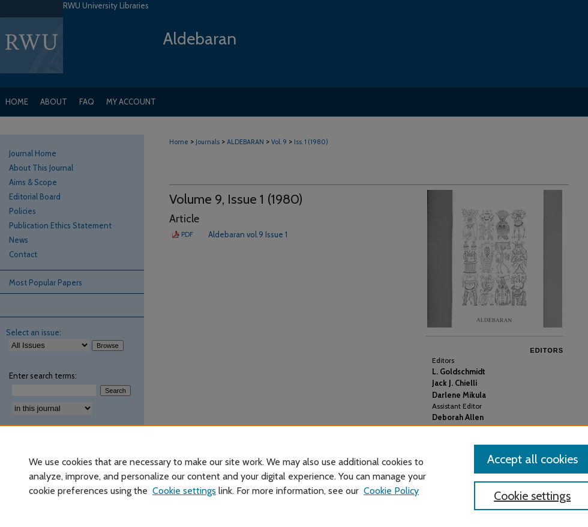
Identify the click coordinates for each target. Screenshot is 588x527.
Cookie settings (184, 490)
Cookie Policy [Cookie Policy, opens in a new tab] (391, 490)
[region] (294, 476)
